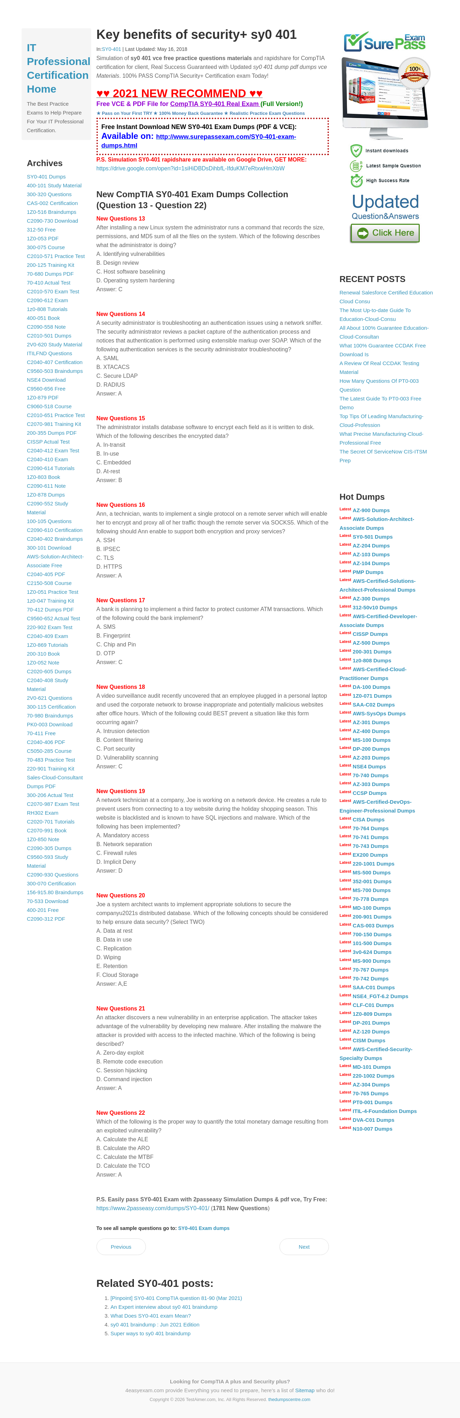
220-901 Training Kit (50, 769)
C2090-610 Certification (55, 530)
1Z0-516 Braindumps (51, 212)
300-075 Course (46, 247)
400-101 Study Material (54, 185)
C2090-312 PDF (46, 919)
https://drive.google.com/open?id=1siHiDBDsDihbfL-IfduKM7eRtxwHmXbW (190, 168)
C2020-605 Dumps (49, 671)
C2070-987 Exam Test (53, 804)
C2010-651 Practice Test (56, 415)
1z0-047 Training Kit (50, 601)
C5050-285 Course (49, 751)
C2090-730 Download (52, 221)
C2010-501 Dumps (49, 336)
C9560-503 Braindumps (55, 371)
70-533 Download (48, 901)
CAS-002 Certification (52, 203)
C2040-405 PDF (46, 574)
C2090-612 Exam (47, 300)
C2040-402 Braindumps (55, 539)
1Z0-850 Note (43, 839)
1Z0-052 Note (43, 663)
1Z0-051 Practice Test (52, 592)
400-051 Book (43, 318)
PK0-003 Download (49, 724)
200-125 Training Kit (50, 265)
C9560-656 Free (46, 389)
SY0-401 (111, 49)
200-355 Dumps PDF (52, 433)
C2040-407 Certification (55, 362)
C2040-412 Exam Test (53, 450)
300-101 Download (49, 548)
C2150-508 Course (49, 583)
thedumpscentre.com (289, 1399)
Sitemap (304, 1390)
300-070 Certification (51, 883)
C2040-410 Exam (47, 459)
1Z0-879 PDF (43, 397)
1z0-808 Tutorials (47, 309)
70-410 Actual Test (48, 283)
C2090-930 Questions (52, 875)
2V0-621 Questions (49, 698)
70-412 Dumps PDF (50, 610)
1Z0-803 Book (43, 477)
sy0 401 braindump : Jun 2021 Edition (155, 1325)
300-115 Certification (51, 707)
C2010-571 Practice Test (56, 256)
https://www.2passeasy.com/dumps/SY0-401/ (153, 1208)
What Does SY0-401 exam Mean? (151, 1316)
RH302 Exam (42, 813)
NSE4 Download (46, 380)
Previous (121, 1247)
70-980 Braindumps (50, 716)
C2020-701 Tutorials (51, 822)
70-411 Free (41, 733)
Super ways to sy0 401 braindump (151, 1333)
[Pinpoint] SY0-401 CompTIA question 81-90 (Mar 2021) (176, 1298)
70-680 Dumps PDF (50, 274)
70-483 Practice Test (51, 760)
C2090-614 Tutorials (51, 468)
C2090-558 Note (46, 327)
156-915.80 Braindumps (55, 892)
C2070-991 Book (47, 830)
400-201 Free (43, 910)
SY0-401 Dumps (46, 177)
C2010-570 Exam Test (53, 291)
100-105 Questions (49, 521)
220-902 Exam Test (49, 627)
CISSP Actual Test (48, 442)
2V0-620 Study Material (54, 344)
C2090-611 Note (46, 486)
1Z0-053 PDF (43, 238)
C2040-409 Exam (47, 636)
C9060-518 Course (49, 406)
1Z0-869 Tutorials (47, 645)
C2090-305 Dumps (49, 848)
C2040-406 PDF (46, 742)
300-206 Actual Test (50, 795)
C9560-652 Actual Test (53, 618)
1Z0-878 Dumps (46, 495)
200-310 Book (43, 654)
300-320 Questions (49, 194)
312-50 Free (41, 230)
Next (304, 1247)
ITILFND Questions (49, 353)
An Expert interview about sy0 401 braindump (164, 1307)
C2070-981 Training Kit (54, 424)
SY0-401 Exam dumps (204, 1228)
